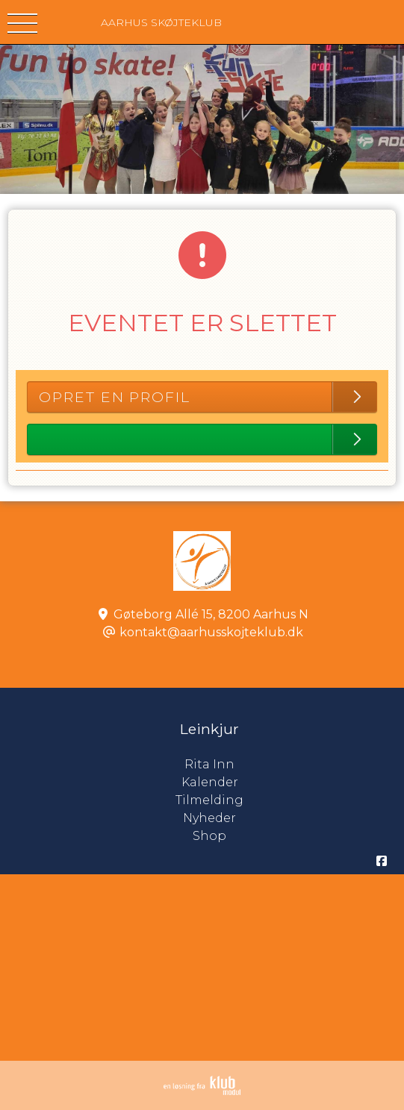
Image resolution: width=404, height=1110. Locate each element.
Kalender (209, 782)
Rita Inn (294, 765)
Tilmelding (209, 800)
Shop (209, 836)
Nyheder (209, 818)
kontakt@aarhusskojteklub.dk (211, 632)
